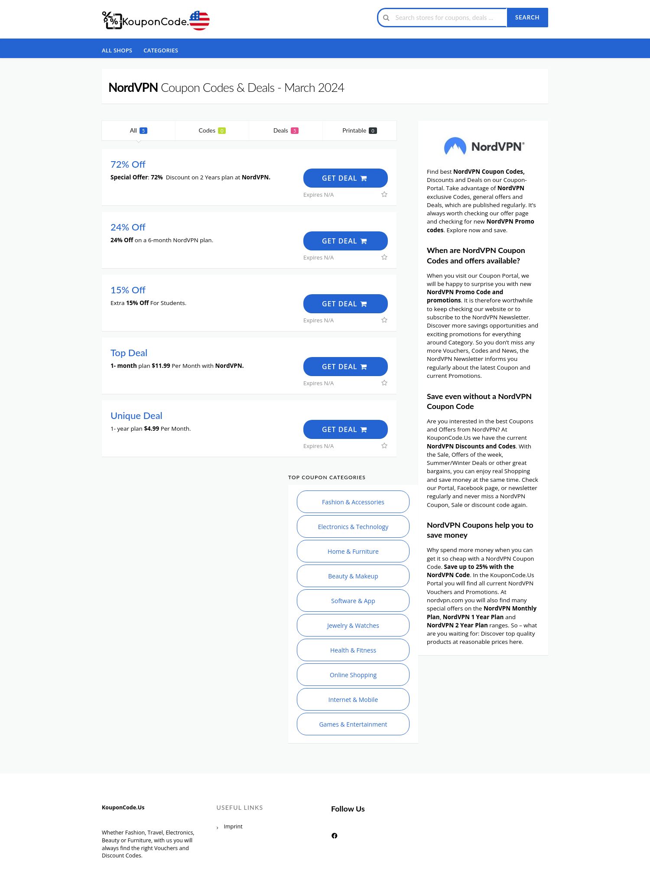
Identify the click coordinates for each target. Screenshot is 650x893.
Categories (160, 50)
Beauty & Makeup (353, 576)
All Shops (117, 50)
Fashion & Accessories (353, 502)
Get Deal (345, 178)
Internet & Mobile (353, 699)
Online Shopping (353, 675)
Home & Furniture (353, 551)
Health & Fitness (353, 650)
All (138, 130)
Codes (212, 130)
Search (527, 17)
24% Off (128, 227)
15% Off (128, 290)
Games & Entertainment (353, 724)
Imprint (233, 826)
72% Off (128, 164)
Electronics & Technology (353, 527)
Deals (286, 130)
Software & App (353, 601)
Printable (359, 130)
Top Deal (128, 352)
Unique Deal (136, 415)
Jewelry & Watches (353, 625)
